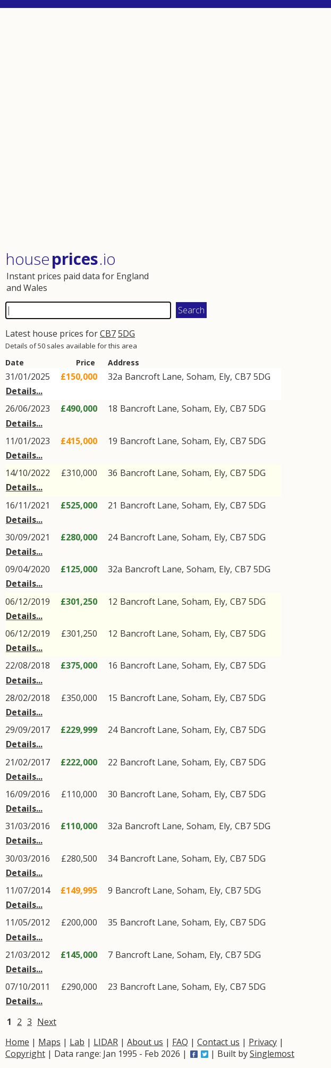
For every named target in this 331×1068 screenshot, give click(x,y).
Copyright (25, 1053)
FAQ (180, 1042)
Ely (224, 376)
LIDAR (106, 1042)
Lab (77, 1042)
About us (145, 1042)
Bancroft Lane (153, 376)
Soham (200, 376)
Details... (24, 391)
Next (46, 1022)
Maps (49, 1042)
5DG (126, 333)
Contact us (218, 1042)
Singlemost (272, 1053)
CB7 (108, 333)
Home (17, 1042)
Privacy (263, 1042)
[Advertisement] (165, 130)
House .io (60, 259)
